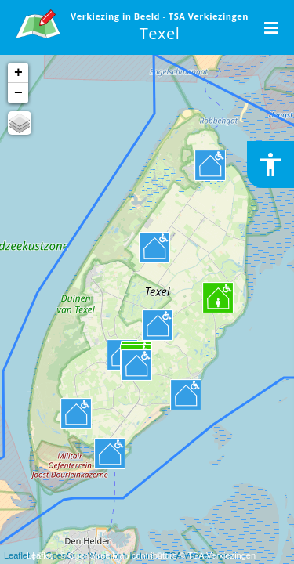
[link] (38, 22)
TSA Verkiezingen (221, 555)
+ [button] (18, 72)
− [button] (18, 93)
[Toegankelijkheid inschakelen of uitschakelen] (270, 164)
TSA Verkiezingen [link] (209, 16)
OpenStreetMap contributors (122, 555)
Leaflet (40, 555)
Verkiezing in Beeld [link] (116, 16)
